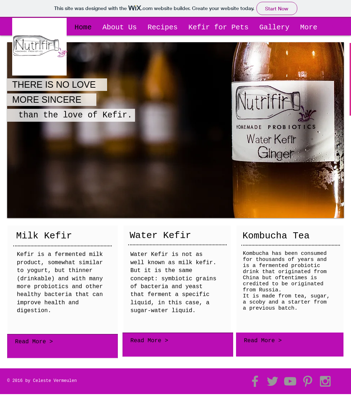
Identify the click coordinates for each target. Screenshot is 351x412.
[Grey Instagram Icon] (325, 381)
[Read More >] (60, 342)
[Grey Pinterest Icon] (307, 381)
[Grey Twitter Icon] (272, 381)
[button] (339, 27)
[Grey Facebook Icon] (255, 381)
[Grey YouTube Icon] (290, 381)
